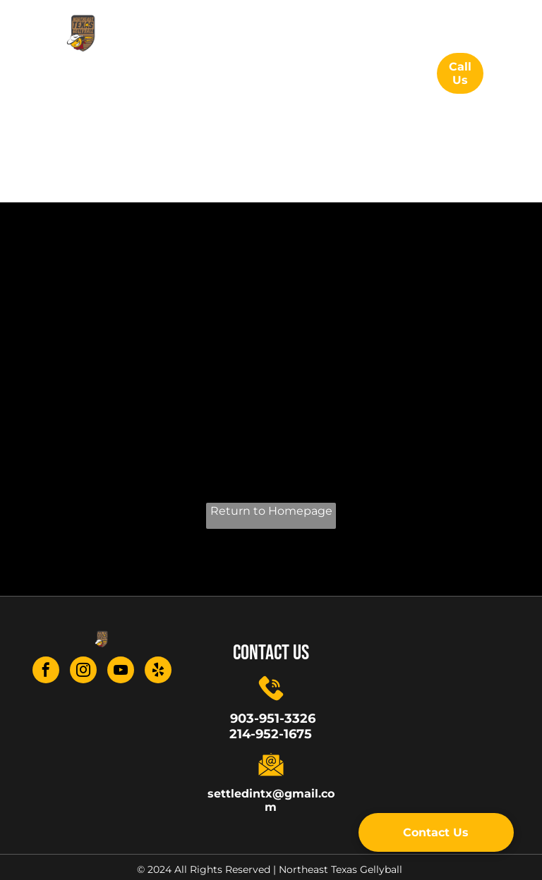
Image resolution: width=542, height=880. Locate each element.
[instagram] (83, 671)
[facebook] (45, 671)
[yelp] (158, 671)
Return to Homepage (271, 511)
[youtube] (120, 671)
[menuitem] (235, 69)
